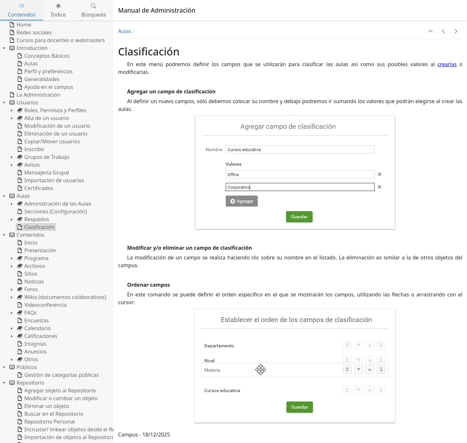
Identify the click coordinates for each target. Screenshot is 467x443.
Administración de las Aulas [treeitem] (53, 204)
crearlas (447, 64)
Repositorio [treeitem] (26, 383)
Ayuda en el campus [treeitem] (44, 87)
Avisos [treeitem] (28, 165)
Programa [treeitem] (32, 258)
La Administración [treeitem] (34, 95)
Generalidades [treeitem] (37, 79)
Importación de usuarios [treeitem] (50, 180)
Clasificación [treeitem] (35, 227)
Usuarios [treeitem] (23, 102)
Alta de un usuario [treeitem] (42, 118)
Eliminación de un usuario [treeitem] (51, 134)
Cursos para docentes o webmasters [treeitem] (56, 40)
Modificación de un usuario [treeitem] (53, 126)
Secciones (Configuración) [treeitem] (51, 211)
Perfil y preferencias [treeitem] (44, 71)
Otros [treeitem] (27, 359)
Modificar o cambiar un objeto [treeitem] (57, 398)
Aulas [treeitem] (27, 63)
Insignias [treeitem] (31, 344)
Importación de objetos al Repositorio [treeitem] (66, 437)
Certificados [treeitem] (34, 188)
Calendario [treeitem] (33, 328)
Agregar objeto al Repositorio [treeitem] (56, 390)
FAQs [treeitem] (26, 313)
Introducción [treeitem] (28, 48)
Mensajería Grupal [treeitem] (42, 172)
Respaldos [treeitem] (32, 219)
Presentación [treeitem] (36, 250)
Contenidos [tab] (22, 10)
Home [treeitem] (19, 25)
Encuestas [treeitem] (32, 320)
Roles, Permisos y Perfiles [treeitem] (51, 110)
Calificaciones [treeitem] (36, 336)
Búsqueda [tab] (93, 10)
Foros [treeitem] (27, 289)
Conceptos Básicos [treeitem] (43, 56)
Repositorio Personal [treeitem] (45, 421)
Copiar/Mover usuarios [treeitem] (48, 141)
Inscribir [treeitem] (30, 149)
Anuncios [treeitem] (31, 351)
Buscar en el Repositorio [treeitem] (49, 414)
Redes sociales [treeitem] (30, 32)
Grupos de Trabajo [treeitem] (42, 157)
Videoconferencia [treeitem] (41, 305)
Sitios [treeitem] (26, 274)
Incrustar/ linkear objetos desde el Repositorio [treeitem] (76, 429)
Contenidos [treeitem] (26, 235)
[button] (430, 31)
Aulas (124, 31)
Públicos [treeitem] (22, 367)
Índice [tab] (58, 10)
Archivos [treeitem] (30, 266)
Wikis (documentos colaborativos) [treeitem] (61, 297)
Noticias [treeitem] (30, 281)
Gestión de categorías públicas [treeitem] (57, 375)
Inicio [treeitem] (27, 242)
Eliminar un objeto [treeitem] (42, 406)
